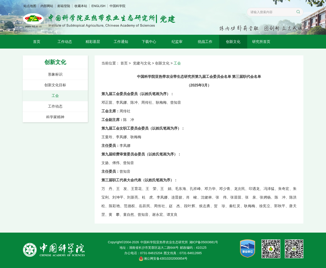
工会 (55, 96)
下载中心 (149, 42)
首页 (36, 42)
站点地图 (30, 6)
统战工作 (205, 42)
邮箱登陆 (64, 6)
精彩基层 (93, 42)
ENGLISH (98, 6)
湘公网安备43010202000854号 (165, 258)
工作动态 (65, 42)
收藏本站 (80, 6)
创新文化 (233, 42)
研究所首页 (261, 42)
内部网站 (47, 6)
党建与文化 (142, 63)
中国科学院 (117, 6)
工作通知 (121, 42)
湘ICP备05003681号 (203, 242)
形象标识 (55, 74)
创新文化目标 (55, 85)
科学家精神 (55, 117)
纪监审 (177, 42)
